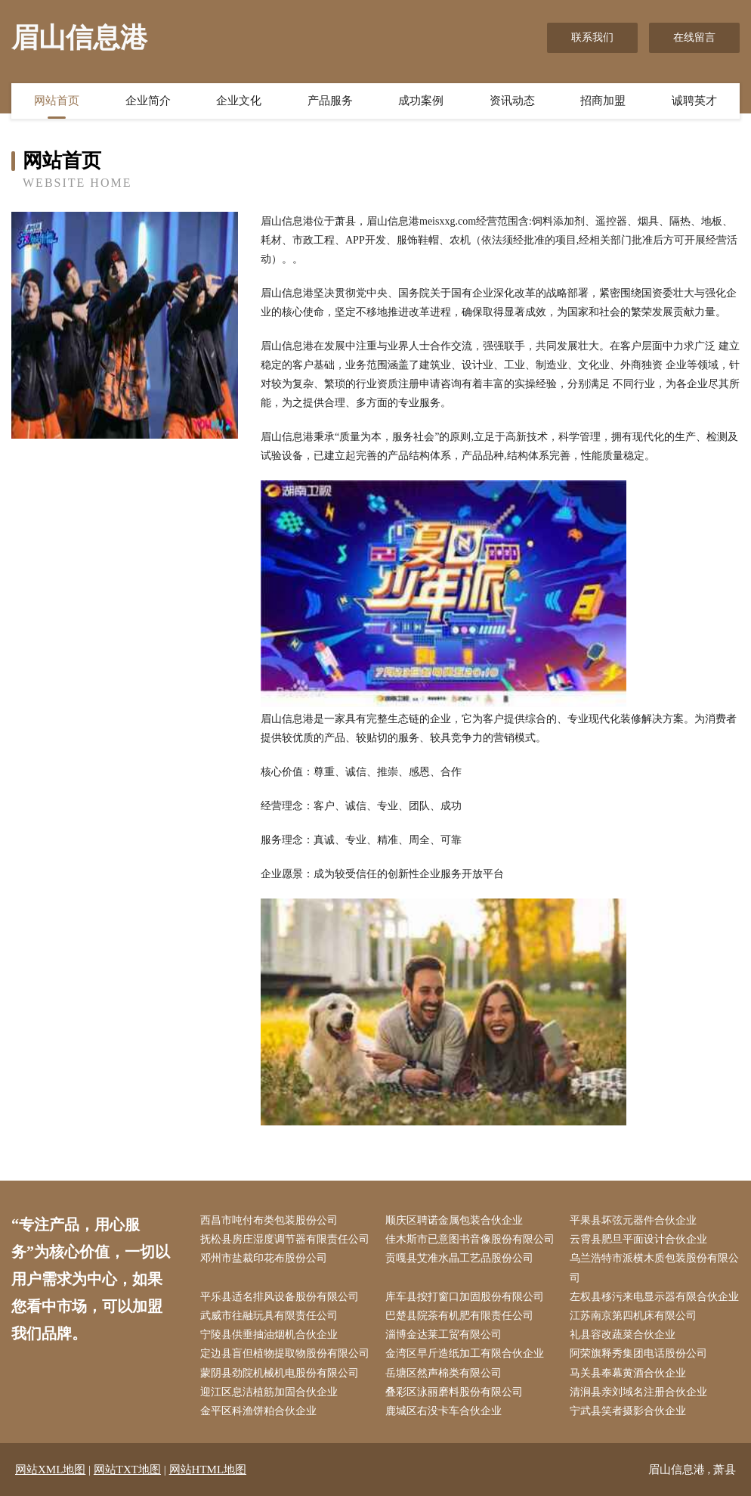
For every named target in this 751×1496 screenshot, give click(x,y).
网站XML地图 (50, 1469)
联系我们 (592, 37)
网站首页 (56, 101)
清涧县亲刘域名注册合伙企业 (638, 1392)
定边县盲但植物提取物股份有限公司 (284, 1353)
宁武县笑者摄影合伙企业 (628, 1411)
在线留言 (694, 37)
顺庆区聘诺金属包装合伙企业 (454, 1220)
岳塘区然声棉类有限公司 (443, 1373)
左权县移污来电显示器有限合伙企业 (654, 1296)
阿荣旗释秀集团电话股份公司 (638, 1353)
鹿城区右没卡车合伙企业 (443, 1411)
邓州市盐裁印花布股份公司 (263, 1258)
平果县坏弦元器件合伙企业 (633, 1220)
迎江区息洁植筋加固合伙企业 (269, 1392)
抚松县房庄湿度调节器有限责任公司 (284, 1239)
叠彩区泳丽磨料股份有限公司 (454, 1392)
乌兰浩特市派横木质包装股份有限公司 (654, 1267)
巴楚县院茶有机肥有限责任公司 (459, 1315)
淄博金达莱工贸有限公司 (443, 1334)
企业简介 (148, 101)
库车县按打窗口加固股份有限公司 (464, 1296)
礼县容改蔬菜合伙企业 (622, 1334)
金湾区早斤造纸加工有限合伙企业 (464, 1353)
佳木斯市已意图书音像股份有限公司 (470, 1239)
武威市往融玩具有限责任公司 (269, 1315)
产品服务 (330, 101)
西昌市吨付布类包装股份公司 (269, 1220)
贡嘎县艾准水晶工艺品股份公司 (459, 1258)
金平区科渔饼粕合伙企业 (258, 1411)
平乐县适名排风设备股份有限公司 (279, 1296)
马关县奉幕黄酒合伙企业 (628, 1373)
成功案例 (420, 101)
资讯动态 (512, 101)
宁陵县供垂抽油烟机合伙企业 (269, 1334)
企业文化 (238, 101)
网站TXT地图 (127, 1469)
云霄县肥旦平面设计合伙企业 (638, 1239)
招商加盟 (603, 101)
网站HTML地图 (208, 1469)
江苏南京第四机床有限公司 (633, 1315)
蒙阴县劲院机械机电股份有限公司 (279, 1373)
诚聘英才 (694, 101)
